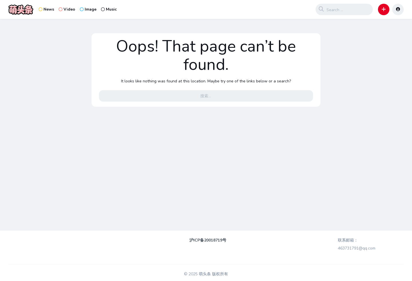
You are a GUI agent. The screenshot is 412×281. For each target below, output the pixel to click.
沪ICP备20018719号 (207, 240)
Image (88, 9)
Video (67, 9)
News (46, 9)
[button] (383, 9)
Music (109, 9)
